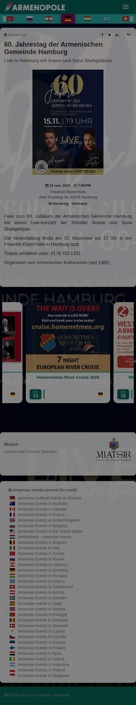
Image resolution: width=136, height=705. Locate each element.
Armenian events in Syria (39, 653)
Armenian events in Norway (42, 609)
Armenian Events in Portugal (42, 614)
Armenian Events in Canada (42, 509)
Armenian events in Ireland (41, 659)
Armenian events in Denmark (43, 625)
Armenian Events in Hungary (42, 575)
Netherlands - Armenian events (44, 537)
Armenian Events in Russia (41, 559)
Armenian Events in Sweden (42, 598)
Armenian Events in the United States (50, 531)
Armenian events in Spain (40, 603)
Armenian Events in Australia (43, 503)
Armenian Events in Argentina (43, 664)
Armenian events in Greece (41, 581)
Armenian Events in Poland (41, 670)
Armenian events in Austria (41, 592)
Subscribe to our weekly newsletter (37, 695)
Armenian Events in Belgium (42, 542)
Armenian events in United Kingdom (49, 520)
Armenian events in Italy (38, 548)
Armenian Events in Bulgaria (42, 526)
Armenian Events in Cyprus (41, 631)
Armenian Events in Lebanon (43, 564)
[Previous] (4, 19)
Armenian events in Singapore (44, 675)
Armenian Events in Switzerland (45, 587)
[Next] (131, 19)
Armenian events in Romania (43, 620)
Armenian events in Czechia (42, 637)
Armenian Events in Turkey (41, 553)
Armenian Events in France (41, 514)
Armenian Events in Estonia (42, 642)
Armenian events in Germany (43, 570)
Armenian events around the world (45, 490)
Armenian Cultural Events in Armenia (50, 498)
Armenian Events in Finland (42, 648)
